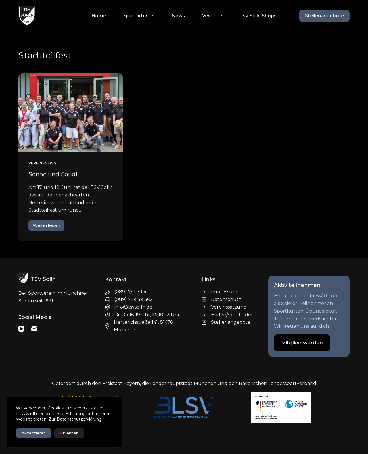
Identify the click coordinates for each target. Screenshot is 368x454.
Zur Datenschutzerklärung (75, 419)
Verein (213, 15)
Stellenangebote (324, 15)
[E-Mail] (34, 329)
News (178, 15)
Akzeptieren (34, 433)
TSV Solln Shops (258, 15)
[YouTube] (21, 329)
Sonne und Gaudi (52, 174)
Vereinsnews (42, 163)
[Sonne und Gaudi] (70, 113)
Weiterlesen (46, 227)
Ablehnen (69, 433)
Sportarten (139, 15)
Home (98, 15)
